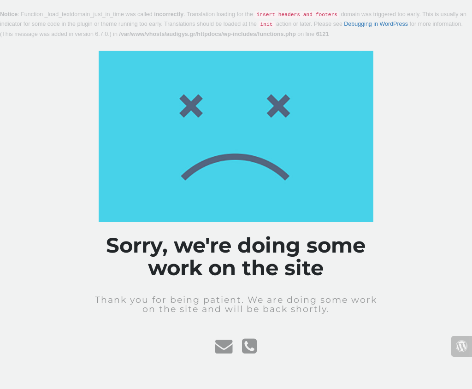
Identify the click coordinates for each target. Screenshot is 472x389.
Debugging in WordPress (376, 24)
